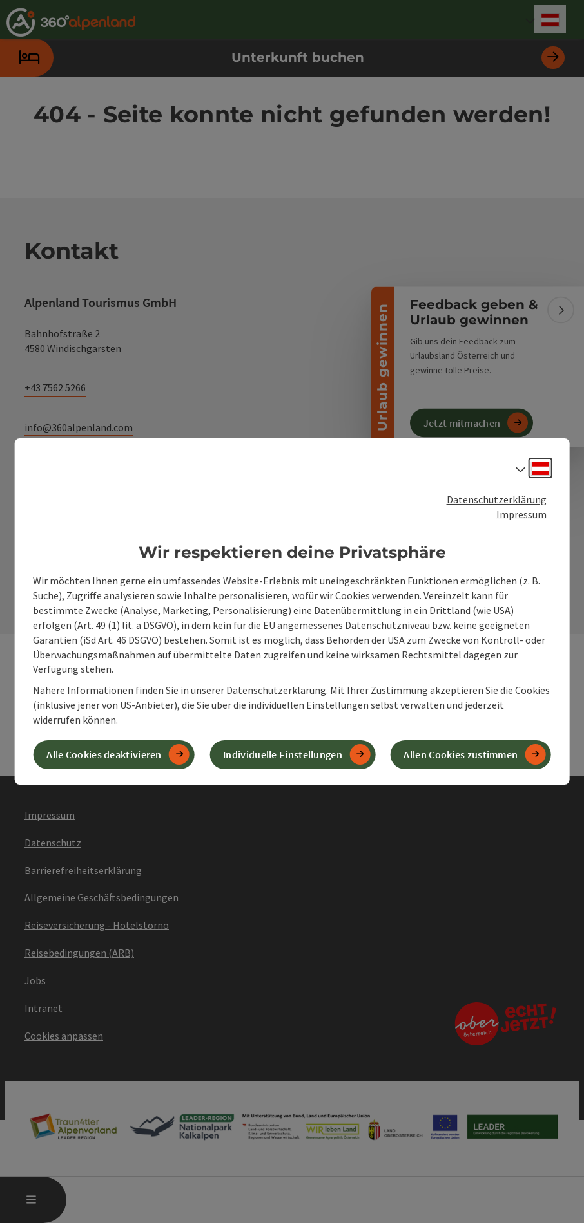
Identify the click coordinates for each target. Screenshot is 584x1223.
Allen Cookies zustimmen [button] (461, 754)
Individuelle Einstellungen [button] (282, 754)
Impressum (521, 514)
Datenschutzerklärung (497, 499)
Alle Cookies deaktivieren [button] (104, 754)
